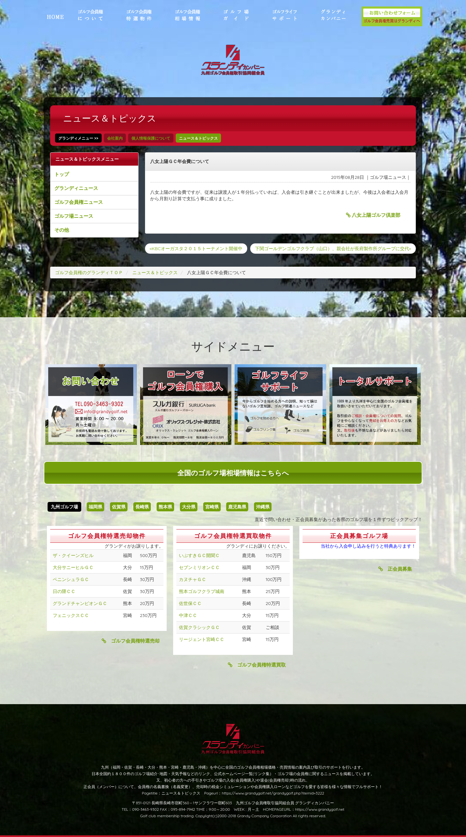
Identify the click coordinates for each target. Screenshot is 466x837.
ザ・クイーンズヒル (73, 555)
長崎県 (142, 507)
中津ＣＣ (188, 615)
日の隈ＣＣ (64, 591)
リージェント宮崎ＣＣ (201, 639)
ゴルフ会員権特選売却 (131, 641)
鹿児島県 (237, 507)
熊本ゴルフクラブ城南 (201, 591)
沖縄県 (263, 507)
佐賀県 (119, 507)
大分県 (188, 507)
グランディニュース (76, 188)
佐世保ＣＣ (190, 603)
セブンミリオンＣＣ (199, 567)
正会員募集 (395, 569)
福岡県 (95, 507)
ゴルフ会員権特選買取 (257, 665)
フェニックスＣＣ (71, 615)
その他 (61, 230)
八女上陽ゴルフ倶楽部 (373, 215)
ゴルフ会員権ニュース (78, 202)
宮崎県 (212, 507)
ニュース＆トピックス (198, 138)
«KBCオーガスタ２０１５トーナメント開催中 (196, 248)
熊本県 (165, 507)
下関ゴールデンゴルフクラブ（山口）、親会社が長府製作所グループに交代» (333, 248)
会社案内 (115, 138)
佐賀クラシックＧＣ (199, 627)
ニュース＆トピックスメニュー (87, 159)
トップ (61, 174)
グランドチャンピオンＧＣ (80, 603)
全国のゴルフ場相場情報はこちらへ (233, 473)
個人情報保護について (150, 138)
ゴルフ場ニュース (73, 216)
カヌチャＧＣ (192, 579)
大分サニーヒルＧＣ (73, 567)
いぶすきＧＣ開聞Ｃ (199, 555)
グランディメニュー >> (78, 138)
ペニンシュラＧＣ (71, 579)
